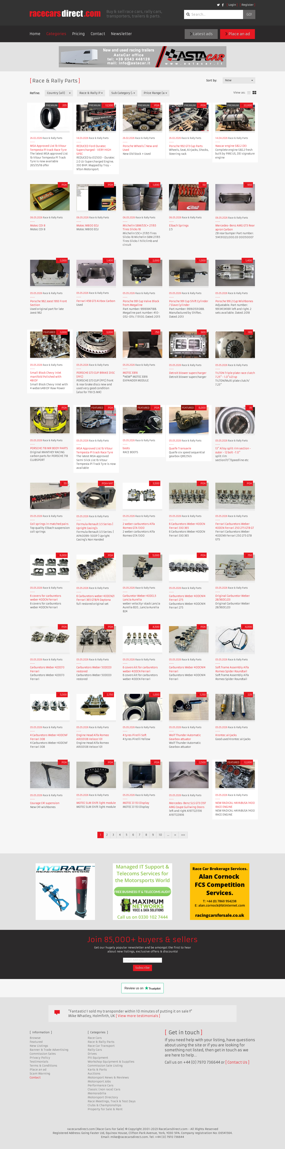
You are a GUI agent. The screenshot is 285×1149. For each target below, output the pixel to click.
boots (126, 448)
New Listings (39, 1046)
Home (35, 34)
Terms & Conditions (43, 1065)
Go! (249, 14)
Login (232, 5)
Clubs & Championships (104, 1105)
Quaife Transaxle (180, 448)
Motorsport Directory (103, 1097)
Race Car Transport (101, 1046)
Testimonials (39, 1061)
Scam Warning (40, 1073)
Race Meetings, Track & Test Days (112, 1101)
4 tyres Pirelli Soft (134, 735)
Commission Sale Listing (105, 1065)
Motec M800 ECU (87, 225)
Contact (98, 34)
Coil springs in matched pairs (49, 524)
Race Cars (95, 1038)
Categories (56, 34)
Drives (92, 1053)
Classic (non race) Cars (104, 1089)
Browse (35, 1038)
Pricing (78, 34)
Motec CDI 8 (37, 225)
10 (160, 835)
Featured (36, 1042)
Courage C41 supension (44, 803)
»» (183, 835)
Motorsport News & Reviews (108, 1077)
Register (247, 5)
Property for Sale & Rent (105, 1109)
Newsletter (121, 34)
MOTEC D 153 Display (136, 803)
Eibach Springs (179, 225)
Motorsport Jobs (99, 1081)
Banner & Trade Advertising (49, 1050)
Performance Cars (100, 1085)
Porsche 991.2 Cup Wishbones (234, 301)
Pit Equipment (98, 1057)
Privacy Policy (40, 1057)
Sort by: (211, 80)
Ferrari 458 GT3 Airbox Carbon (95, 301)
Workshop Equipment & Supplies (111, 1061)
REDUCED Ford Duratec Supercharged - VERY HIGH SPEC (93, 150)
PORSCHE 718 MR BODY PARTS (49, 448)
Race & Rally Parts (101, 1042)
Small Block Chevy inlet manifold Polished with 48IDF (45, 376)
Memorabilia (97, 1093)
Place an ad (237, 34)
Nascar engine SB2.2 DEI (231, 146)
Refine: (35, 93)
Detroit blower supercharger (187, 373)
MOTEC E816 (130, 372)
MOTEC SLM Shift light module (96, 803)
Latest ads (201, 34)
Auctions (94, 1073)
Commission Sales (43, 1053)
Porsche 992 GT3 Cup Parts (186, 146)
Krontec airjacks (226, 735)
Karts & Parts (97, 1069)
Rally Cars (95, 1050)
